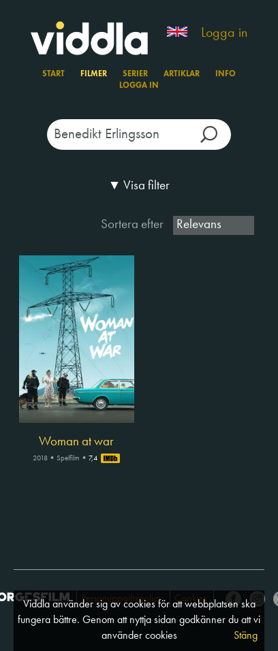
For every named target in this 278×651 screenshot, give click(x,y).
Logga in (224, 33)
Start (53, 74)
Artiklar (182, 74)
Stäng (246, 636)
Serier (135, 74)
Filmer (93, 74)
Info (225, 74)
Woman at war (76, 442)
